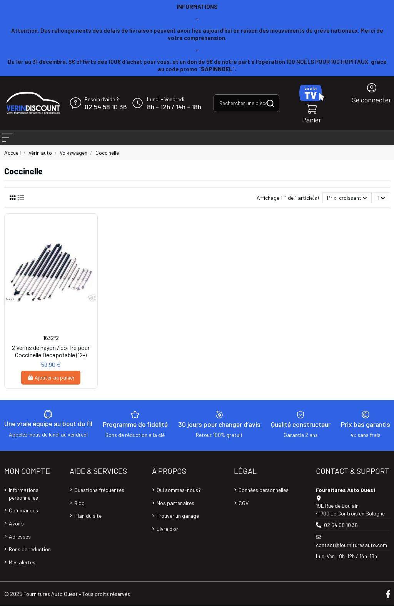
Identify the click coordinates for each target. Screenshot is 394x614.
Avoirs (16, 531)
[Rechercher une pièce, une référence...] (270, 103)
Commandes (23, 518)
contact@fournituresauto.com (351, 553)
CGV (244, 511)
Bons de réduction (30, 557)
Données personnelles (264, 498)
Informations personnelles (23, 502)
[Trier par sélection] (347, 206)
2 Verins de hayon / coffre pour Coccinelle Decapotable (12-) (51, 359)
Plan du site (88, 523)
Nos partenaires (175, 511)
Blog (79, 511)
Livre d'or (167, 537)
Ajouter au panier (51, 385)
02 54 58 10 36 (106, 107)
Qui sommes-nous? (179, 498)
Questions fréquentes (99, 498)
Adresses (20, 544)
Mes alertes (22, 570)
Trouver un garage (178, 523)
